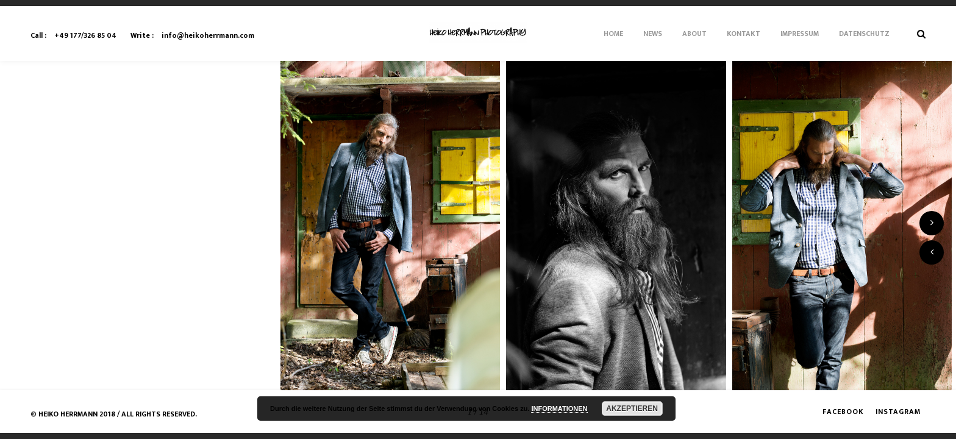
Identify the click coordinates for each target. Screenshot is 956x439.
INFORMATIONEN (559, 408)
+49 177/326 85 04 (73, 35)
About (694, 33)
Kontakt (743, 33)
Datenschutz (864, 33)
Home (613, 33)
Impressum (799, 33)
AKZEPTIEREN (632, 408)
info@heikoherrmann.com (192, 35)
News (652, 33)
